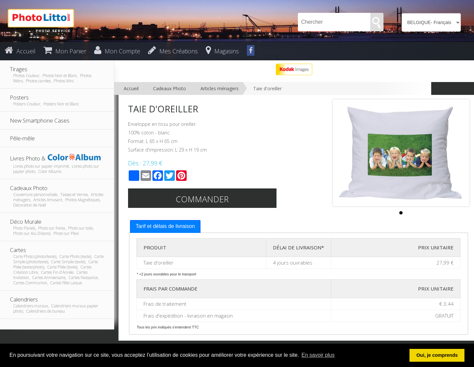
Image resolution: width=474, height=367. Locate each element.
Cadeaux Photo (169, 88)
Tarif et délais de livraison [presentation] (165, 226)
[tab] (165, 226)
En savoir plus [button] (318, 355)
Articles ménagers (219, 88)
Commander (202, 199)
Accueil (131, 88)
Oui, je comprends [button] (437, 355)
